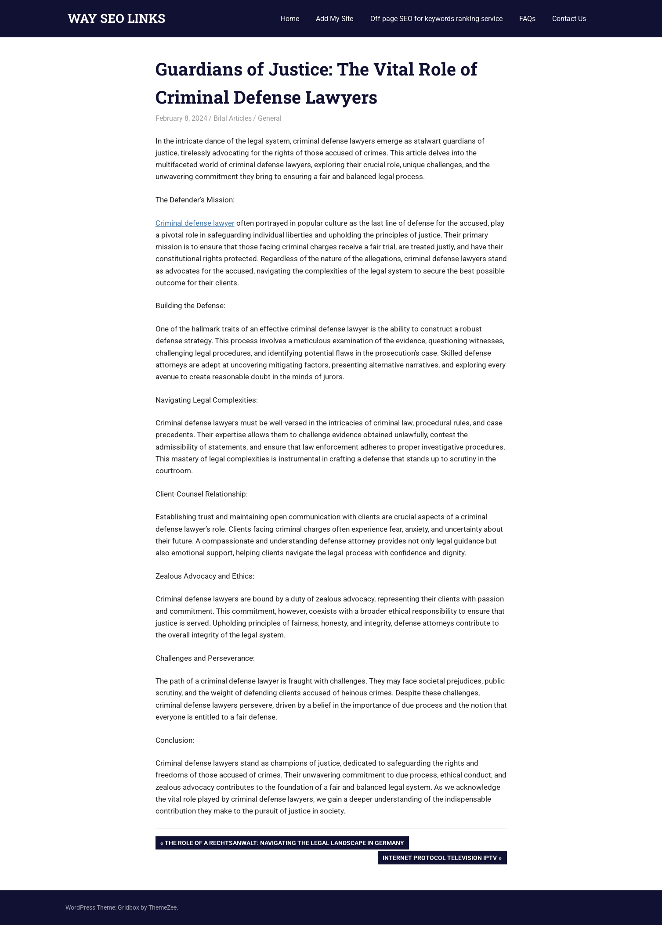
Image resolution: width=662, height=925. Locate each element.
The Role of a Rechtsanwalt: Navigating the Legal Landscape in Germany (284, 844)
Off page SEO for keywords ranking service (436, 18)
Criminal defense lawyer (195, 223)
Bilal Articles (232, 118)
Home (290, 18)
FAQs (527, 18)
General (270, 118)
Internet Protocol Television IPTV (439, 859)
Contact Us (569, 18)
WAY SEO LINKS (116, 18)
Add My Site (334, 18)
